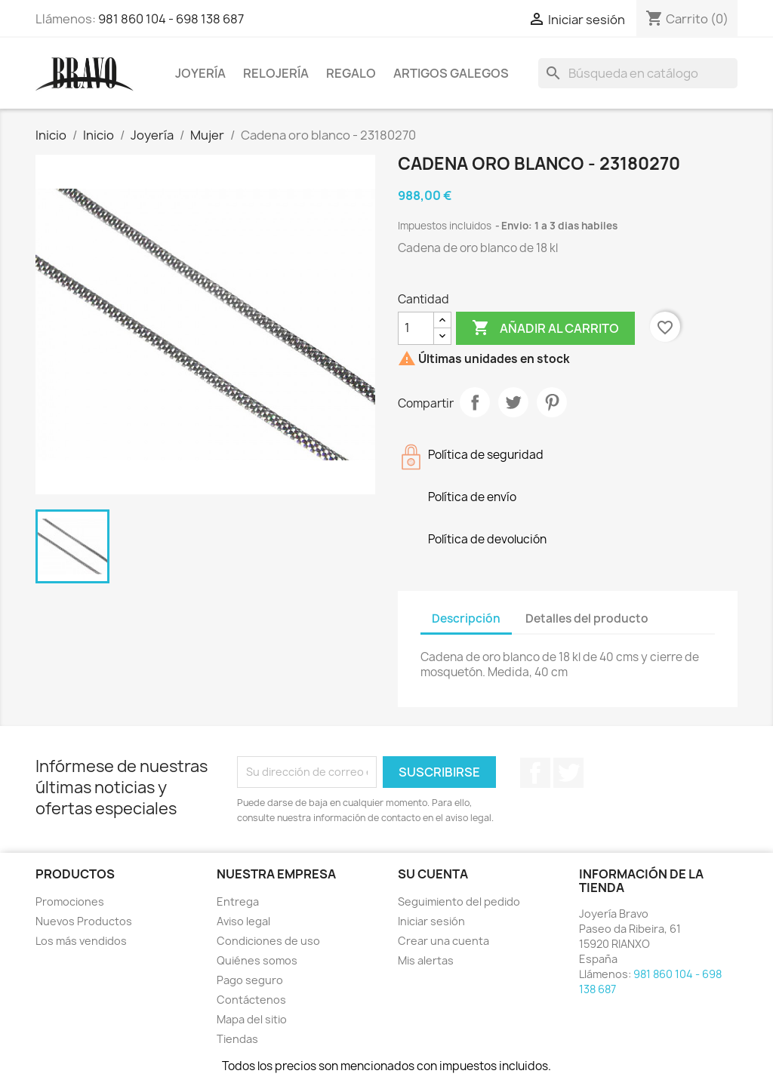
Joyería (200, 73)
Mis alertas (426, 960)
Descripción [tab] (466, 618)
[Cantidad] (416, 328)
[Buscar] (638, 73)
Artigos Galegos (451, 73)
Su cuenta (433, 874)
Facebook (535, 773)
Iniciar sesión (431, 921)
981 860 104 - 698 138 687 (171, 19)
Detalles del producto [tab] (586, 618)
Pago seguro (250, 980)
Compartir (475, 402)
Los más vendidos (81, 941)
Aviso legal (243, 921)
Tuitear (513, 402)
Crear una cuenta (443, 941)
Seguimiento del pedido (459, 901)
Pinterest (552, 402)
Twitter (568, 773)
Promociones (69, 901)
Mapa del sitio (252, 1019)
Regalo (351, 73)
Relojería (276, 73)
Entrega (238, 901)
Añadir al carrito (545, 328)
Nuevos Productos (83, 921)
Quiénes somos (257, 960)
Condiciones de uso (268, 941)
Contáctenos (251, 999)
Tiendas (237, 1039)
